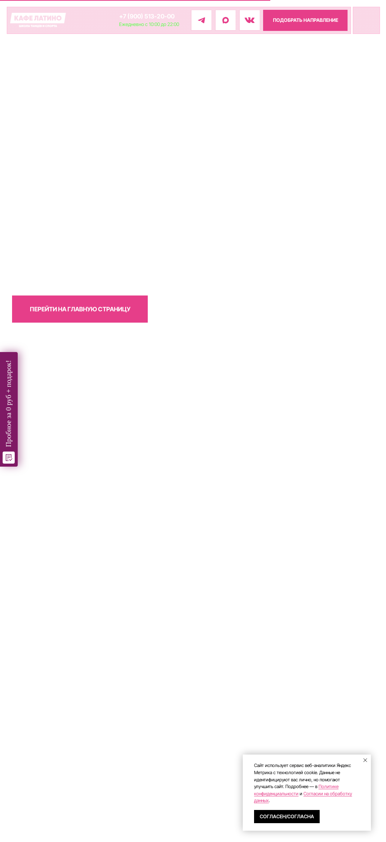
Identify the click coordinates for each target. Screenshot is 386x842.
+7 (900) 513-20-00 (147, 16)
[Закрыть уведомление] (365, 760)
